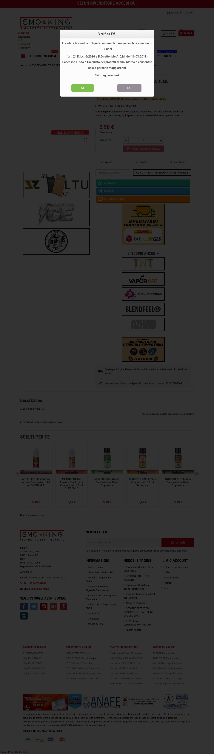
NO (129, 87)
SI (82, 87)
